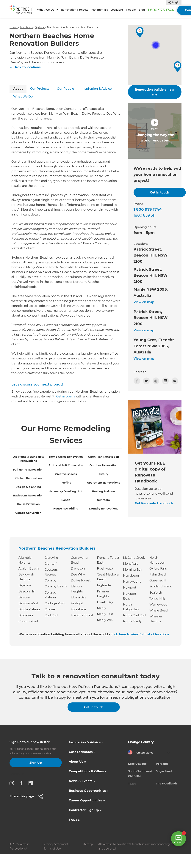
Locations (117, 9)
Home (14, 27)
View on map (144, 302)
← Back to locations (25, 67)
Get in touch (65, 396)
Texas (132, 783)
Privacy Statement (56, 844)
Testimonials (99, 9)
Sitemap (87, 844)
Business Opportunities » (89, 790)
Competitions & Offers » (88, 771)
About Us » (77, 761)
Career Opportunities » (87, 800)
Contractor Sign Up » (85, 810)
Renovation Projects (74, 9)
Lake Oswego (137, 763)
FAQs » (74, 820)
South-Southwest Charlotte (140, 774)
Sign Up (35, 763)
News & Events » (82, 781)
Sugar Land (164, 771)
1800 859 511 (144, 215)
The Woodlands (166, 783)
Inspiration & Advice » (86, 742)
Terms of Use (52, 848)
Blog (142, 9)
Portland (162, 763)
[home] (23, 10)
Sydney (40, 27)
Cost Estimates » (82, 752)
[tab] (18, 89)
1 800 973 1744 (161, 10)
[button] (47, 10)
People (131, 9)
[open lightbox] (154, 131)
